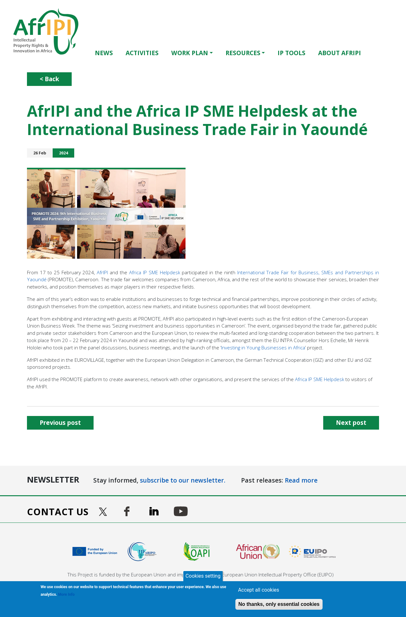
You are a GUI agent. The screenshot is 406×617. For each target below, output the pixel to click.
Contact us (58, 511)
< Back (49, 79)
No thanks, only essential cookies (278, 604)
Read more (301, 480)
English (380, 52)
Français (389, 52)
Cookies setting (203, 576)
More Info (66, 594)
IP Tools (291, 53)
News (104, 53)
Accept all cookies (258, 590)
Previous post (60, 422)
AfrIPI (102, 272)
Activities (142, 53)
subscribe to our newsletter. (183, 480)
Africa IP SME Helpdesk (154, 272)
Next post (351, 422)
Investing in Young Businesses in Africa (263, 347)
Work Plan (189, 53)
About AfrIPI (339, 53)
